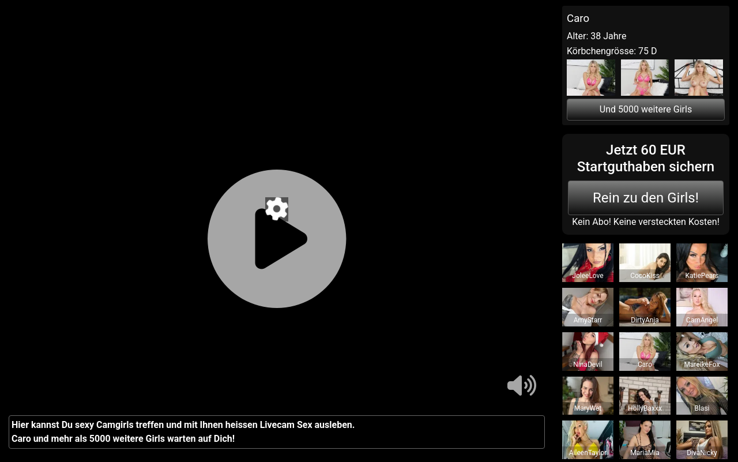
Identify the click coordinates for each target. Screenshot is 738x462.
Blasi (701, 408)
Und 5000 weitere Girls (646, 109)
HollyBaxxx (645, 408)
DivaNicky (702, 453)
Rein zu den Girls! (646, 198)
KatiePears (702, 276)
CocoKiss (645, 276)
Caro (645, 364)
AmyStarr (588, 320)
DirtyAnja (645, 320)
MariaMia (644, 453)
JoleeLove (587, 276)
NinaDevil (587, 364)
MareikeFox (702, 364)
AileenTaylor (588, 453)
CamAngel (702, 320)
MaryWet (588, 408)
